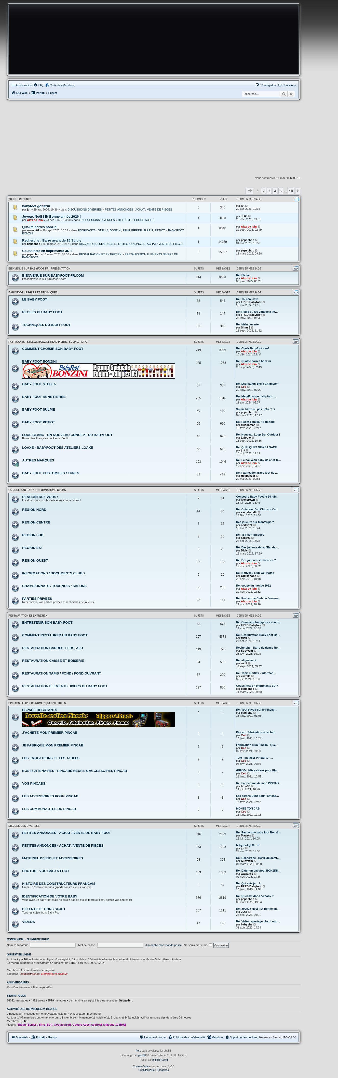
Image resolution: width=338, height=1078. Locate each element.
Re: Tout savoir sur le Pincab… (256, 709)
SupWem (247, 650)
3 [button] (269, 191)
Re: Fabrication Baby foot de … (257, 472)
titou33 (245, 786)
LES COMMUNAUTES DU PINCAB (49, 809)
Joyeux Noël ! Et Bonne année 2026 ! (51, 216)
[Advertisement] (153, 138)
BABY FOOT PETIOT (38, 422)
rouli (244, 663)
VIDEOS (28, 922)
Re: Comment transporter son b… (258, 622)
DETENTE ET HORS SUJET (136, 219)
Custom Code (140, 1066)
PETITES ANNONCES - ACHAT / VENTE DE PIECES (138, 209)
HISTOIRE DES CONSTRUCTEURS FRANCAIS (59, 884)
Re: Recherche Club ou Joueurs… (258, 598)
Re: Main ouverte (247, 324)
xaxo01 (245, 537)
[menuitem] (38, 85)
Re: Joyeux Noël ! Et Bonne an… (258, 908)
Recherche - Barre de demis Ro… (258, 647)
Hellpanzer (248, 475)
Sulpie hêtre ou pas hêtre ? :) (255, 409)
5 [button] (281, 191)
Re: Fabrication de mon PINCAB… (258, 783)
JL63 (244, 216)
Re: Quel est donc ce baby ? (255, 895)
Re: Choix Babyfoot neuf (252, 348)
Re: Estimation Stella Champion (257, 383)
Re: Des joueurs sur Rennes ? (256, 560)
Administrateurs (29, 973)
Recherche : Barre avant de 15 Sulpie (51, 240)
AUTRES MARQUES (38, 460)
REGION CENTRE (36, 522)
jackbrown (248, 499)
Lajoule (246, 437)
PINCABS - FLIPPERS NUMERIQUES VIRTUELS (37, 703)
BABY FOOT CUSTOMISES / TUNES (50, 473)
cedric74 (246, 525)
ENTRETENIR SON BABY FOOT (47, 622)
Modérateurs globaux (54, 973)
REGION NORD (34, 510)
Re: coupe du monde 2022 (253, 585)
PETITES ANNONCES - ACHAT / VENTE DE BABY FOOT (66, 833)
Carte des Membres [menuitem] (62, 85)
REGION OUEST (35, 560)
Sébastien (125, 1000)
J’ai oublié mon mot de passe (163, 945)
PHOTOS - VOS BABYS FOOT (45, 871)
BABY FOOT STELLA (39, 384)
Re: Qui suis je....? (248, 883)
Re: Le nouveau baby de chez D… (258, 459)
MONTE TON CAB (248, 808)
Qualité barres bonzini (40, 227)
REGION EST (32, 548)
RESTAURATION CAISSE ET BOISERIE (53, 661)
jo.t (243, 450)
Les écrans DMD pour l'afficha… (257, 795)
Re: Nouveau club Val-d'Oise (255, 572)
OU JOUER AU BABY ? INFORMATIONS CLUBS (37, 490)
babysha (246, 712)
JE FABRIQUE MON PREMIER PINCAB (52, 745)
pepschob (33, 243)
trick (244, 637)
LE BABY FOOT (34, 299)
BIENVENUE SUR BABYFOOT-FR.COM (53, 275)
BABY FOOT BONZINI (39, 361)
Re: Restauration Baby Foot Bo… (258, 634)
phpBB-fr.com (160, 1059)
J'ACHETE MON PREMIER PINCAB (49, 733)
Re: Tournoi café (247, 299)
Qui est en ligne (19, 954)
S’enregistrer (38, 939)
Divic (244, 550)
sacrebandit (249, 512)
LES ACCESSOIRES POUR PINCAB (50, 796)
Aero (138, 1050)
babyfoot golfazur (36, 206)
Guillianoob (248, 575)
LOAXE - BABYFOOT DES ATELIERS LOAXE (57, 448)
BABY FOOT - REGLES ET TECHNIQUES (33, 292)
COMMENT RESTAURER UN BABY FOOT (55, 635)
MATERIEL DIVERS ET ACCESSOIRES (52, 858)
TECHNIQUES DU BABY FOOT (46, 325)
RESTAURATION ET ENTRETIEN (100, 254)
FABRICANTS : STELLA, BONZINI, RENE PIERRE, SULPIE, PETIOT (121, 230)
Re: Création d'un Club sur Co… (257, 509)
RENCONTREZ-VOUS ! (40, 497)
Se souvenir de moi (198, 945)
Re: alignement (246, 660)
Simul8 (245, 327)
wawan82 (33, 230)
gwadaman (248, 424)
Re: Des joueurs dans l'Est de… (257, 547)
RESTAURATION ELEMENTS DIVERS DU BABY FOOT (64, 686)
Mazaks (246, 835)
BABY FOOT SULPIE (38, 409)
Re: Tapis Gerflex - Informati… (256, 673)
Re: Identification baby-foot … (256, 396)
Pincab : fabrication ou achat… (256, 732)
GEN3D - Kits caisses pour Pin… (257, 770)
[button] (249, 191)
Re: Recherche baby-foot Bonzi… (258, 832)
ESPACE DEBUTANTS (39, 710)
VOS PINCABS (33, 783)
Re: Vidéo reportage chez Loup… (258, 921)
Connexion (15, 939)
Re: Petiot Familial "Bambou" (255, 421)
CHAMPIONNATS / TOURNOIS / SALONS (54, 586)
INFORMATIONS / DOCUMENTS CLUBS (53, 573)
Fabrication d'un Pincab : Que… (257, 744)
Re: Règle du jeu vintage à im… (257, 311)
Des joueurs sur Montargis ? (255, 521)
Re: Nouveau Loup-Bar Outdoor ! (258, 434)
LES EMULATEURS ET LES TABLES (50, 758)
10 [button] (291, 191)
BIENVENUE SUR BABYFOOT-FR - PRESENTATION (39, 268)
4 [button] (275, 191)
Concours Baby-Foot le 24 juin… (257, 496)
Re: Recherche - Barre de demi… (258, 857)
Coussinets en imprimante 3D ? (47, 251)
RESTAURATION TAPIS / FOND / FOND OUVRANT (61, 673)
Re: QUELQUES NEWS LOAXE (256, 447)
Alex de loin (35, 219)
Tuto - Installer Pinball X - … (254, 757)
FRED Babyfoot (251, 302)
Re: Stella (242, 275)
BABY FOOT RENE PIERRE (43, 397)
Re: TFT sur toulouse (250, 534)
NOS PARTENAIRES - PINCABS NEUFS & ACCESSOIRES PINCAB (74, 771)
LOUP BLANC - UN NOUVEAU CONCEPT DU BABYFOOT (67, 435)
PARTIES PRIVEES (37, 599)
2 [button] (263, 191)
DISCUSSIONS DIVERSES (84, 209)
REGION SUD (33, 535)
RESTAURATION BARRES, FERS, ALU (52, 648)
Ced (243, 386)
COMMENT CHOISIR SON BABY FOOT (52, 349)
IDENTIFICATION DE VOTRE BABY (49, 896)
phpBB (142, 1055)
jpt (28, 209)
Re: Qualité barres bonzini (253, 361)
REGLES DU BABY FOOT (42, 312)
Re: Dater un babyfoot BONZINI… (258, 870)
